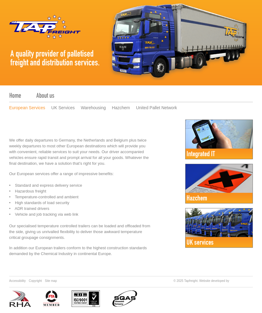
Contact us (113, 92)
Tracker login (237, 92)
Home (15, 92)
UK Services (63, 107)
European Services (27, 107)
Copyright (35, 280)
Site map (51, 280)
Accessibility (17, 280)
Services (78, 92)
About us (45, 92)
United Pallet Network (156, 107)
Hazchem (121, 107)
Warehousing (93, 107)
